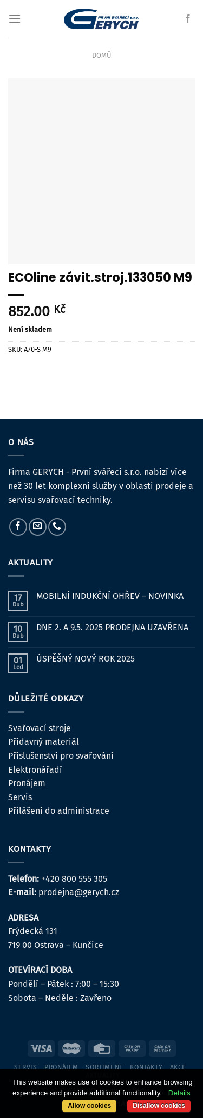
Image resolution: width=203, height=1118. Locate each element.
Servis (20, 797)
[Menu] (14, 18)
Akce (178, 1067)
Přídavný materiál (43, 742)
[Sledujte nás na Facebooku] (188, 19)
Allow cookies (89, 1105)
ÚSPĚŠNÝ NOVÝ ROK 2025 (85, 658)
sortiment (104, 1067)
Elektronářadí (35, 770)
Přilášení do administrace (58, 811)
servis (25, 1067)
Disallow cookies (159, 1105)
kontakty (146, 1067)
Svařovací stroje (39, 728)
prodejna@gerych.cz (78, 892)
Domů (101, 55)
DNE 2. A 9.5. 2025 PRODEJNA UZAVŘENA (112, 627)
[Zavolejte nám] (57, 527)
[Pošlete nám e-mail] (38, 527)
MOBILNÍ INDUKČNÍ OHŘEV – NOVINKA (110, 596)
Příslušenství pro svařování (61, 756)
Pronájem (26, 783)
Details (179, 1093)
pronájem (61, 1067)
